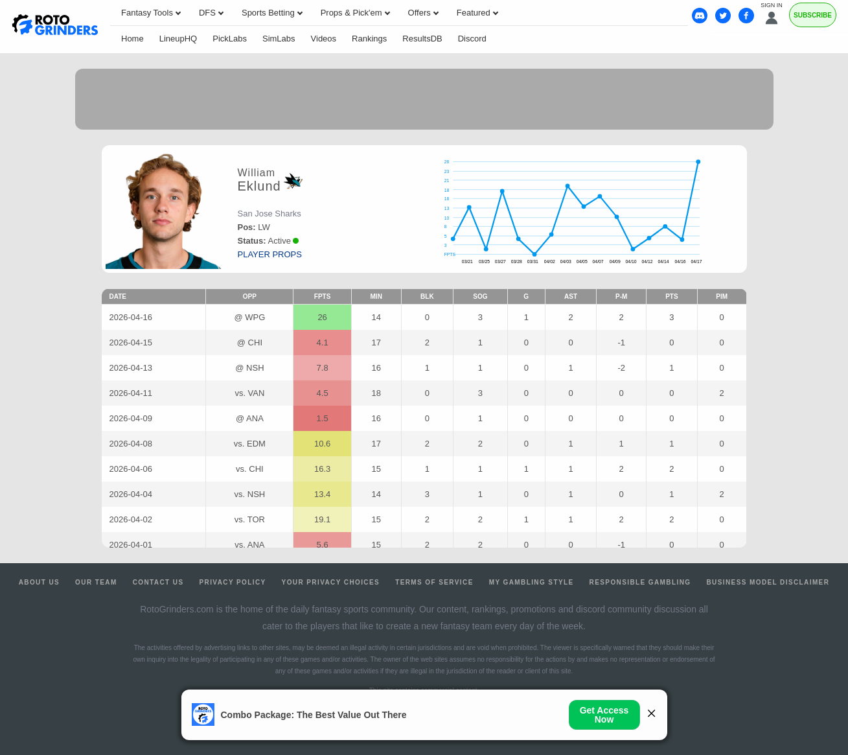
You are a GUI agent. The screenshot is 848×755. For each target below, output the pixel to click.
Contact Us (158, 582)
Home (132, 38)
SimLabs (278, 38)
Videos (324, 38)
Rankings (369, 38)
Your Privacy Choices (331, 582)
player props (270, 254)
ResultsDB (422, 38)
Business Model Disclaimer (767, 582)
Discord (472, 38)
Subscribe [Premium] (813, 15)
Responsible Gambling (640, 582)
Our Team (96, 582)
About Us (39, 582)
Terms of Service (434, 582)
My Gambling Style (531, 582)
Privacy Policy (232, 582)
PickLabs (229, 38)
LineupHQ (178, 38)
